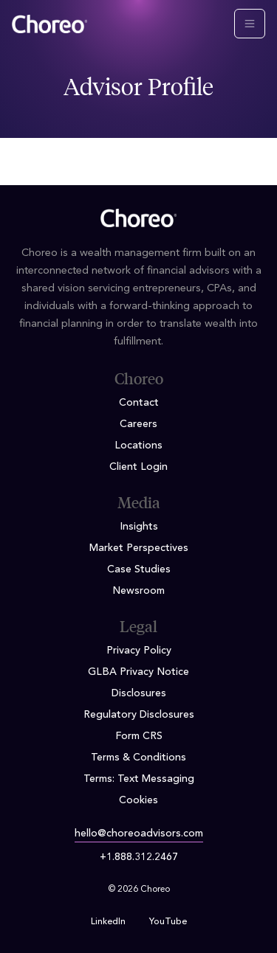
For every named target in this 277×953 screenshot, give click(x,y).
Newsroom (138, 591)
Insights (139, 526)
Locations (138, 445)
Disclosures (139, 693)
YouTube (168, 922)
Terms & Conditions (138, 757)
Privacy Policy (138, 650)
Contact (139, 403)
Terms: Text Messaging (138, 779)
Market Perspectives (138, 548)
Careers (138, 424)
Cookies (138, 800)
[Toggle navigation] (249, 23)
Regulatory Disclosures (138, 715)
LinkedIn (108, 922)
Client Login (138, 467)
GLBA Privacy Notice (138, 672)
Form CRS (139, 736)
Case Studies (139, 569)
